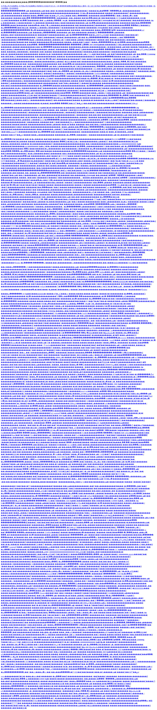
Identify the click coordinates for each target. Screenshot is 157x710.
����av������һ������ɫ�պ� (19, 496)
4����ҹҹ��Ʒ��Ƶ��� (13, 457)
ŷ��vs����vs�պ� (10, 645)
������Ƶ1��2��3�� (88, 115)
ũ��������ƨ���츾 (41, 100)
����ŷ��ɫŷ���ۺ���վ (14, 513)
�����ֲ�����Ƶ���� (108, 57)
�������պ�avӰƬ (65, 510)
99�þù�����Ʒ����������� (134, 45)
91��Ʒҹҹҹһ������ (39, 459)
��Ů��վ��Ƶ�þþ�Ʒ (119, 564)
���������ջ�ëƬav (96, 238)
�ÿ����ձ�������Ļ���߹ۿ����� (110, 667)
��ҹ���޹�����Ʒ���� (66, 100)
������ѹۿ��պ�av (51, 571)
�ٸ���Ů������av (59, 289)
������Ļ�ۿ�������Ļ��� (101, 437)
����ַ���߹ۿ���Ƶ (36, 474)
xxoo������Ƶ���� (120, 166)
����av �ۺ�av (93, 462)
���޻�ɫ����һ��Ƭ (32, 88)
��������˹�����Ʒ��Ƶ (125, 311)
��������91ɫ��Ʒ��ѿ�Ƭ (124, 35)
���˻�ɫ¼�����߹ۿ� (105, 355)
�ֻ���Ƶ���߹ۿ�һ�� (139, 496)
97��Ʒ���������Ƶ (71, 520)
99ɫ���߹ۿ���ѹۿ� (88, 559)
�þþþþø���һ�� (73, 62)
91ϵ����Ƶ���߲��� (39, 360)
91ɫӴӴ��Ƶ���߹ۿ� (12, 161)
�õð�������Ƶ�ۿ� (41, 398)
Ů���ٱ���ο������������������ (94, 214)
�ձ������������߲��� (15, 30)
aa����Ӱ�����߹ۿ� (106, 493)
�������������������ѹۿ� (20, 216)
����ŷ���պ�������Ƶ (37, 433)
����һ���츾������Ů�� (113, 613)
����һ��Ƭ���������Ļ (79, 357)
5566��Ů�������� (78, 501)
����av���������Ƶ (96, 161)
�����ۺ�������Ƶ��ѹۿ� (75, 654)
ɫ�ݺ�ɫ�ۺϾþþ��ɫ (45, 78)
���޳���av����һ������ (44, 299)
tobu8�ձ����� (106, 476)
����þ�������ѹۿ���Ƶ (49, 62)
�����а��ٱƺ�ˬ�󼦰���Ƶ (51, 637)
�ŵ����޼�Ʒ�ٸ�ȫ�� (117, 243)
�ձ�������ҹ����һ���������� (65, 120)
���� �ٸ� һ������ (51, 54)
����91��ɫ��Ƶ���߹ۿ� (14, 415)
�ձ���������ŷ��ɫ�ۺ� (86, 35)
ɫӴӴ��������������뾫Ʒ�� (74, 95)
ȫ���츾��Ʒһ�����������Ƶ (102, 420)
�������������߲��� (117, 151)
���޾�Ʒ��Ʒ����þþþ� (138, 129)
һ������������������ (68, 144)
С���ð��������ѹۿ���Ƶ (129, 272)
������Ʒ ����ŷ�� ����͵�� (131, 525)
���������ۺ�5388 (126, 103)
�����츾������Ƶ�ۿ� (141, 301)
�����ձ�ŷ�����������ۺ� (18, 183)
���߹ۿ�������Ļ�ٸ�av (114, 202)
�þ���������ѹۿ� (37, 236)
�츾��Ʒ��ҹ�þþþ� (27, 428)
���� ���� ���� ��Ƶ (42, 301)
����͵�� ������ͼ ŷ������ (103, 406)
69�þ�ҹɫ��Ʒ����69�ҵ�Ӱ (14, 401)
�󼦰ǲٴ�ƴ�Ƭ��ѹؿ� (112, 286)
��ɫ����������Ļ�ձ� (109, 245)
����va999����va (106, 386)
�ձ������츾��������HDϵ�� (19, 637)
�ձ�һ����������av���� (71, 117)
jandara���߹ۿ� (107, 272)
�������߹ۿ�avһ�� (143, 518)
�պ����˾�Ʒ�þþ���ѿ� (100, 78)
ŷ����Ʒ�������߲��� (60, 440)
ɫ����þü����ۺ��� (75, 394)
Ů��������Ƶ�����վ (142, 178)
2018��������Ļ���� (71, 549)
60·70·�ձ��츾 (124, 574)
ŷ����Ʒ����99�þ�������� (18, 158)
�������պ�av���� (63, 598)
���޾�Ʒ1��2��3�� (100, 562)
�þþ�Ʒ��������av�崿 (111, 466)
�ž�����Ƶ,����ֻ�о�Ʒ (75, 108)
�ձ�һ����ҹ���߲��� (51, 408)
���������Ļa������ (90, 403)
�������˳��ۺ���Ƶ (47, 282)
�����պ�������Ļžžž (39, 430)
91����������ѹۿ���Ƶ (113, 423)
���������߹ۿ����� (111, 32)
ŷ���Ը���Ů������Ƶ (123, 313)
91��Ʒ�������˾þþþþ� (130, 18)
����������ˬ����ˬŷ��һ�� (18, 178)
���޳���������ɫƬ (41, 348)
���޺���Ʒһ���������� (138, 199)
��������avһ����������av (87, 379)
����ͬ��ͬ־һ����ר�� (97, 40)
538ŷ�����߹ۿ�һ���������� (89, 190)
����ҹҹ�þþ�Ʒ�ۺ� (88, 158)
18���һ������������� (102, 401)
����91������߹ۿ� (37, 679)
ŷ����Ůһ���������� (80, 73)
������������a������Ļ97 (18, 328)
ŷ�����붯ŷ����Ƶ (47, 178)
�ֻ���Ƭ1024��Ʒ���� (129, 139)
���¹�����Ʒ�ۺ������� (45, 149)
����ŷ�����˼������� (44, 321)
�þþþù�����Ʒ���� (47, 442)
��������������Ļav (130, 30)
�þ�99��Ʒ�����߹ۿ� (84, 386)
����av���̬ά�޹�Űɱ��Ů (77, 42)
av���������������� (87, 263)
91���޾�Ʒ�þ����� (90, 83)
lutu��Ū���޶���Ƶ (86, 231)
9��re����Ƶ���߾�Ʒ (140, 635)
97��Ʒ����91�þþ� (72, 129)
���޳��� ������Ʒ (103, 45)
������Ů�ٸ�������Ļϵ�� (17, 647)
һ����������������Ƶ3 (127, 59)
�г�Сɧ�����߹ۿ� (105, 274)
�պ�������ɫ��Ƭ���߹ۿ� (104, 549)
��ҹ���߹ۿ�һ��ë (126, 386)
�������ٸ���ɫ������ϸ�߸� (37, 454)
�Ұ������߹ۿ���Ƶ (99, 311)
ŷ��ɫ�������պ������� (129, 252)
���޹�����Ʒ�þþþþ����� (133, 216)
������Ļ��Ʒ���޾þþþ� (13, 245)
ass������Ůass (145, 313)
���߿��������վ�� (113, 389)
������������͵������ (17, 311)
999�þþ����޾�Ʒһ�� (48, 588)
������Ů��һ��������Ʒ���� (20, 571)
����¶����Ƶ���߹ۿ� (42, 510)
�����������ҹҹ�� (86, 440)
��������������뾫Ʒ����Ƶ (18, 522)
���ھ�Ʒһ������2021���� (16, 391)
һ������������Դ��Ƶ (15, 149)
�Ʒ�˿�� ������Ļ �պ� (76, 667)
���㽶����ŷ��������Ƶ (114, 228)
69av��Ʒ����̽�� (10, 20)
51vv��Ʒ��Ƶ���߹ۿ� (99, 54)
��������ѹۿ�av (105, 204)
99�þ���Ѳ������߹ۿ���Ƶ (16, 110)
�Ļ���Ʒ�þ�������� (122, 657)
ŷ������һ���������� (42, 396)
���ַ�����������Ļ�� (15, 223)
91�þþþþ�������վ (86, 66)
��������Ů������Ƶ (131, 370)
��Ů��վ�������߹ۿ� (39, 66)
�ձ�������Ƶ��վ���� (122, 98)
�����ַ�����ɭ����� (93, 267)
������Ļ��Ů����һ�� (119, 49)
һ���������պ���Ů (42, 353)
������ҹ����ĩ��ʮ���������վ (47, 583)
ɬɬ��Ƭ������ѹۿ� (92, 479)
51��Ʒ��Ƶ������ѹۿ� (96, 482)
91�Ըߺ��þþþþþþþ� (25, 642)
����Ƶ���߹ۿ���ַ (117, 301)
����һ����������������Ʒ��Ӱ (21, 540)
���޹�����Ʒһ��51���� (78, 408)
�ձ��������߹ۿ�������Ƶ (103, 86)
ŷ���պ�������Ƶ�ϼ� (104, 42)
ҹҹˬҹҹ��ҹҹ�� (74, 445)
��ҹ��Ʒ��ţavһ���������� (17, 57)
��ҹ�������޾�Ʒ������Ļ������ (22, 228)
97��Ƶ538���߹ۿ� (74, 505)
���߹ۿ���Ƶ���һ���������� (67, 382)
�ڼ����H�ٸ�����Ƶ (30, 161)
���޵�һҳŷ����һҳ (140, 25)
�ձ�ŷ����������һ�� (82, 284)
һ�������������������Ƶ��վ (96, 527)
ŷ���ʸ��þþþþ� (52, 161)
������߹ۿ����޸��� (97, 28)
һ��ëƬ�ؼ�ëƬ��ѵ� (119, 161)
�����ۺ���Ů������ (111, 66)
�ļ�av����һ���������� (60, 146)
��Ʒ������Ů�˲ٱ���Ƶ (14, 403)
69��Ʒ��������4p (12, 81)
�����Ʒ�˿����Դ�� (70, 377)
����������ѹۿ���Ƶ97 (94, 141)
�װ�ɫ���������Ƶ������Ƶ (37, 313)
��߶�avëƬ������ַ (144, 425)
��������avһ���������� (106, 127)
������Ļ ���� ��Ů (64, 435)
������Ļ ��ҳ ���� (69, 18)
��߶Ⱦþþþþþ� (103, 362)
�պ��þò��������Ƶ (13, 398)
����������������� (100, 255)
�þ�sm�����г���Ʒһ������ (112, 76)
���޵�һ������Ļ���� (64, 81)
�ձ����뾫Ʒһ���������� (122, 267)
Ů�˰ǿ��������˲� (101, 304)
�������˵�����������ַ (128, 209)
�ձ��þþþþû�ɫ (140, 632)
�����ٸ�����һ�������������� (23, 272)
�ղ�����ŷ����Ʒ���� (54, 47)
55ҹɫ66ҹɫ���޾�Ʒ (101, 73)
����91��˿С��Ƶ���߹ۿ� (112, 192)
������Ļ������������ (43, 248)
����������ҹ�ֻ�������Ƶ (17, 282)
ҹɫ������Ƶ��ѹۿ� (64, 277)
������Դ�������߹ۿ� (73, 535)
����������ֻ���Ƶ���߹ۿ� (17, 93)
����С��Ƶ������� (100, 620)
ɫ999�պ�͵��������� (92, 13)
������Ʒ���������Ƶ (139, 66)
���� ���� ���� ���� (83, 294)
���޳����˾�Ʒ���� (12, 537)
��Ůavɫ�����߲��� (59, 236)
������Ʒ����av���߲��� (79, 204)
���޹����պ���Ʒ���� (45, 525)
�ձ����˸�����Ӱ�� (118, 348)
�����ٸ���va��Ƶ (132, 598)
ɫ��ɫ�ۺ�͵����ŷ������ (43, 335)
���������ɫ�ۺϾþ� (120, 156)
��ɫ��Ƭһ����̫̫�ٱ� (40, 163)
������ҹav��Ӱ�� (112, 211)
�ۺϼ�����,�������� (60, 25)
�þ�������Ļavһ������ (23, 238)
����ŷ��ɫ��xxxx (136, 226)
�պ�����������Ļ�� (51, 173)
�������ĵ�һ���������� (17, 214)
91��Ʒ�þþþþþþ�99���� (41, 469)
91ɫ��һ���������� (139, 365)
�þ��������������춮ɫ (80, 57)
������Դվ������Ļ (13, 384)
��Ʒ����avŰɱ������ (38, 659)
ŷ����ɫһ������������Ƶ (68, 437)
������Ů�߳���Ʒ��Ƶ (16, 379)
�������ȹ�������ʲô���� (54, 190)
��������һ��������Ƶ (68, 52)
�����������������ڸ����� (128, 190)
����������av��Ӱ (13, 90)
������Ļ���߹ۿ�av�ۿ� (105, 654)
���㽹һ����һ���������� (91, 156)
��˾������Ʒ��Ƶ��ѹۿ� (56, 197)
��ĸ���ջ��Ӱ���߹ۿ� (128, 274)
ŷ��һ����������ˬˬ (69, 178)
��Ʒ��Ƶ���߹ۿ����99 (114, 216)
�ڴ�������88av (117, 226)
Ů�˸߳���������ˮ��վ (69, 286)
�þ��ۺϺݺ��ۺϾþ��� (60, 16)
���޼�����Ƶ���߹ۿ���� (15, 120)
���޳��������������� (63, 457)
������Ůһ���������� (123, 180)
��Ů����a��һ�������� (16, 476)
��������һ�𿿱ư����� (99, 64)
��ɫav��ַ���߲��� (68, 296)
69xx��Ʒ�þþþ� (124, 185)
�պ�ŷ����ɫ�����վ (131, 110)
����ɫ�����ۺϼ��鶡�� (15, 406)
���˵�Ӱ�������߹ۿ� (110, 649)
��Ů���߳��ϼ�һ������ (72, 64)
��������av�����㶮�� (48, 204)
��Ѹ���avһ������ (121, 28)
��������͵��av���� (50, 183)
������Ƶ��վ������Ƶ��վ (17, 640)
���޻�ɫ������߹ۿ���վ (62, 613)
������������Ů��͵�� (15, 71)
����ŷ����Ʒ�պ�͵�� (99, 382)
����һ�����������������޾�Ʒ (121, 566)
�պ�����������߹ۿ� (103, 498)
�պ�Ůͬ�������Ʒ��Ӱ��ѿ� (40, 233)
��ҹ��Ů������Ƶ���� (85, 197)
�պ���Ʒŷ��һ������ (132, 95)
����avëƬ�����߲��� (72, 466)
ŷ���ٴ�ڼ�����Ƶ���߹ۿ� (43, 377)
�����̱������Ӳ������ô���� (112, 518)
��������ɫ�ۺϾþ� (71, 248)
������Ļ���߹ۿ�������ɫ (137, 112)
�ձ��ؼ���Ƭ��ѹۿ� (97, 447)
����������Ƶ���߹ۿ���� (44, 124)
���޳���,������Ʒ (125, 659)
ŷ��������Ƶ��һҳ (66, 503)
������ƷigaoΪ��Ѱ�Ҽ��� (15, 435)
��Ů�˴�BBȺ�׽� (39, 605)
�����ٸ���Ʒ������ (14, 25)
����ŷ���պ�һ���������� (43, 384)
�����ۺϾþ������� (13, 620)
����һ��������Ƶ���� (121, 510)
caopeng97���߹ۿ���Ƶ (64, 413)
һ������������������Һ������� (66, 540)
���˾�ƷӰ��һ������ (133, 62)
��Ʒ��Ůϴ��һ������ (47, 323)
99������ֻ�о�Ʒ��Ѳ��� (34, 289)
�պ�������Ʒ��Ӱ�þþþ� (15, 28)
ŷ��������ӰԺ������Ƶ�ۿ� (17, 40)
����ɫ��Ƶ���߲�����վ (14, 252)
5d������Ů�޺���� (43, 564)
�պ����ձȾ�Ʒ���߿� (12, 139)
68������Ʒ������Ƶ (13, 542)
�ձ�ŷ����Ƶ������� (110, 503)
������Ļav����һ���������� (20, 103)
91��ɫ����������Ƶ (39, 267)
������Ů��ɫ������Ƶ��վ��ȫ (67, 370)
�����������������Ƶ (114, 440)
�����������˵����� (71, 330)
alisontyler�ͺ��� (136, 161)
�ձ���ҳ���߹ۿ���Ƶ (41, 406)
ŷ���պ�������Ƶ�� (70, 269)
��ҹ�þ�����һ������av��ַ (77, 600)
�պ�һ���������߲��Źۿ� (15, 156)
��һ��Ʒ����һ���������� (53, 151)
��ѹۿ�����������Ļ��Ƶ (78, 486)
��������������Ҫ (13, 122)
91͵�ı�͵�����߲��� (119, 120)
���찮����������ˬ (99, 59)
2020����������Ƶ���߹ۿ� (134, 649)
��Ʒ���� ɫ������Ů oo (96, 187)
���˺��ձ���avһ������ (137, 445)
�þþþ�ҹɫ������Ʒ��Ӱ (31, 355)
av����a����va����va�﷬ (49, 40)
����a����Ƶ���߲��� (113, 158)
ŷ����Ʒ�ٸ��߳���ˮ (98, 11)
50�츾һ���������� (108, 284)
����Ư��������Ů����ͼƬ (139, 681)
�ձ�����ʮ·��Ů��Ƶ (135, 127)
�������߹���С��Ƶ (68, 49)
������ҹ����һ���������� (131, 183)
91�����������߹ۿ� (42, 579)
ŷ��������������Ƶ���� (111, 323)
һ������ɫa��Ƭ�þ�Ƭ (65, 610)
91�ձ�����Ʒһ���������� (17, 207)
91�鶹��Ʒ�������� (50, 308)
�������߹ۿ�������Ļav (77, 328)
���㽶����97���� (120, 482)
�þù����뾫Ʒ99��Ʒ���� (130, 135)
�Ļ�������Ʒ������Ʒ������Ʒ (48, 379)
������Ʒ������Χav (72, 238)
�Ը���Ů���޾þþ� (72, 98)
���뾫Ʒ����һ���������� (45, 260)
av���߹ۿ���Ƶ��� (89, 216)
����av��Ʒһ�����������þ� (19, 35)
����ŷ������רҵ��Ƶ (95, 98)
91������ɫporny (9, 370)
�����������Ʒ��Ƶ (68, 647)
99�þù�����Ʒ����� (116, 496)
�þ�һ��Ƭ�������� (13, 569)
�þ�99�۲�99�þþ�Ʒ (46, 59)
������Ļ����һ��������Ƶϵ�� (20, 47)
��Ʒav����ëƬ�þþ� (49, 238)
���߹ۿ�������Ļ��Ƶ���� (17, 204)
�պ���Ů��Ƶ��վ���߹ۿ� (24, 679)
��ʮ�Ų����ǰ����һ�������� (19, 54)
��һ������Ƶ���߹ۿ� (48, 447)
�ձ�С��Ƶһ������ (136, 462)
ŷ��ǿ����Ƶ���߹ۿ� (142, 20)
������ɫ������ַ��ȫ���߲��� (47, 76)
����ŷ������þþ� (37, 382)
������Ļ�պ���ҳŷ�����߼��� (70, 135)
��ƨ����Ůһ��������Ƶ (15, 180)
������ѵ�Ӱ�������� (41, 255)
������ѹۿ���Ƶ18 (17, 360)
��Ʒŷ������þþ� (127, 117)
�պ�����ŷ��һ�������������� (59, 132)
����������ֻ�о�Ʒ (47, 158)
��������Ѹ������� (140, 389)
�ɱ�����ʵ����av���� (58, 418)
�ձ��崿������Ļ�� (31, 20)
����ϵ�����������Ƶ (15, 348)
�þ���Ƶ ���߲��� (50, 103)
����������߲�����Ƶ (42, 622)
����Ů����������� (60, 185)
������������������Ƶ (91, 413)
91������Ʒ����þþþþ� (51, 684)
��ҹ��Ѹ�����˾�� (103, 491)
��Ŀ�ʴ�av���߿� (34, 139)
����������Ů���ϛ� (94, 132)
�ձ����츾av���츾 (115, 129)
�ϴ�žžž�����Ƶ (121, 394)
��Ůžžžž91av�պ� (130, 57)
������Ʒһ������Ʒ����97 (54, 496)
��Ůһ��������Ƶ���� (102, 308)
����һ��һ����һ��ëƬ (45, 608)
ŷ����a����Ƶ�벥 (68, 216)
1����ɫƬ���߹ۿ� (10, 464)
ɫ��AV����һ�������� (22, 78)
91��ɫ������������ (118, 122)
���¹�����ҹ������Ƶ (98, 367)
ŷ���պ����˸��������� (62, 625)
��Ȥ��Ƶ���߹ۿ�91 (112, 18)
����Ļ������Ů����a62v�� (119, 88)
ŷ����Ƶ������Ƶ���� (14, 527)
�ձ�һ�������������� (124, 81)
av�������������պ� (125, 330)
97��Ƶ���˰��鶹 (125, 308)
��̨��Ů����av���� (95, 233)
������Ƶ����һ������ (119, 457)
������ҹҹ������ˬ (98, 330)
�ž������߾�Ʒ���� (73, 28)
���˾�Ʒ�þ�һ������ (72, 547)
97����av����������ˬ (93, 166)
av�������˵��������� (16, 608)
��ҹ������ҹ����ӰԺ (84, 32)
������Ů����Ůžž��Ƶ (141, 202)
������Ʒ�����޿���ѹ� (35, 226)
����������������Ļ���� (52, 325)
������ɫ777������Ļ (126, 620)
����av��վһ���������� (72, 311)
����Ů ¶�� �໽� (82, 605)
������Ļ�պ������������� (131, 689)
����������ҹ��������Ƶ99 (70, 318)
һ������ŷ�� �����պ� (80, 76)
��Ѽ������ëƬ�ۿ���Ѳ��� (60, 355)
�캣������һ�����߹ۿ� (72, 645)
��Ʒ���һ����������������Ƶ (21, 600)
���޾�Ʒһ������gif (54, 73)
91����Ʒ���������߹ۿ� (101, 135)
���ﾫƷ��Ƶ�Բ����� (88, 598)
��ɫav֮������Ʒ (80, 16)
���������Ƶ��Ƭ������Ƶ (17, 701)
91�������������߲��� (122, 520)
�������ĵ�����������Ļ (17, 62)
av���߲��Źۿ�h (70, 566)
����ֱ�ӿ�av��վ (37, 25)
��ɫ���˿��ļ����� (82, 30)
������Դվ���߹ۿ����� (85, 45)
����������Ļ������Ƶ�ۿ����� (89, 20)
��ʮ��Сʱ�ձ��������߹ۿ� (105, 571)
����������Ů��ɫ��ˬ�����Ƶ (112, 194)
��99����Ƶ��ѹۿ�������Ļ (34, 365)
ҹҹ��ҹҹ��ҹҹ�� (114, 398)
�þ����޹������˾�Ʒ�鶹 (105, 335)
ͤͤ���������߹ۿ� (121, 170)
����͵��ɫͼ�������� (58, 263)
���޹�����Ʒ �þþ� (66, 630)
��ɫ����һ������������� (18, 129)
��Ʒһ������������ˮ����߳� (49, 284)
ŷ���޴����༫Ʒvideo (10, 263)
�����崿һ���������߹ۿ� (53, 35)
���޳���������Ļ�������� (19, 559)
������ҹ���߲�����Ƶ (102, 16)
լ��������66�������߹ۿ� (101, 452)
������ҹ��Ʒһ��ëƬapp (139, 396)
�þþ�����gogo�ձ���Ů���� (134, 493)
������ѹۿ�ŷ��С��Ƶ (42, 11)
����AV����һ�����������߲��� (95, 185)
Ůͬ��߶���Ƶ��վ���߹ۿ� (130, 498)
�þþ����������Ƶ (41, 144)
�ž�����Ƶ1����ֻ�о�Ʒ (13, 219)
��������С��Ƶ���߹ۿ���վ (63, 474)
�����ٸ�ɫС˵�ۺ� (98, 318)
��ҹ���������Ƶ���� (15, 321)
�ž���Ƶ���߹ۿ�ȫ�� (118, 47)
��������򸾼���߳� (101, 637)
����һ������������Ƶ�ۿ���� (21, 304)
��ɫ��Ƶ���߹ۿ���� (34, 202)
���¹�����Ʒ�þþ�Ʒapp (50, 98)
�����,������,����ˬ (95, 340)
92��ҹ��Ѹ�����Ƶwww (44, 231)
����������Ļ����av (80, 576)
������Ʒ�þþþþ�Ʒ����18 (99, 252)
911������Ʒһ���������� (56, 411)
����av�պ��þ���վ (23, 151)
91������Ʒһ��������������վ (105, 415)
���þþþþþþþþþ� (120, 282)
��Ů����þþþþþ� (74, 219)
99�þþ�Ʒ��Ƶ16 (63, 554)
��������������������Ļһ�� (21, 554)
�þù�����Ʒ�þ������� (132, 583)
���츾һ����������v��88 (126, 362)
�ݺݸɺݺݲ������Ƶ (114, 515)
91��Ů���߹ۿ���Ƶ (75, 40)
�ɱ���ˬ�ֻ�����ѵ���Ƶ (14, 250)
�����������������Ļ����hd (84, 306)
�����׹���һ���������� (76, 69)
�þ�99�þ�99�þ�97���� (32, 185)
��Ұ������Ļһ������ (123, 40)
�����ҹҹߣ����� (126, 204)
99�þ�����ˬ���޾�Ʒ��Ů (41, 306)
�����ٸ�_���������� (125, 11)
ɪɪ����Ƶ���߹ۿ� (141, 185)
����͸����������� (129, 415)
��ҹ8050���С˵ (139, 151)
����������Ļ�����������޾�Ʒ (21, 197)
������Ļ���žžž (10, 313)
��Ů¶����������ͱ (60, 192)
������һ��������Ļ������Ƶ (96, 279)
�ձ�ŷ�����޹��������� (52, 488)
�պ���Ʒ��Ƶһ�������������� (118, 236)
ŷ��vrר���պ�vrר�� (126, 16)
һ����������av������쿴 (26, 73)
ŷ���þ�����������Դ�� (129, 78)
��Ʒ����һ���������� (132, 615)
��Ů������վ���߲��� (105, 95)
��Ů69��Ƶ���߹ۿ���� (113, 221)
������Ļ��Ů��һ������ (16, 452)
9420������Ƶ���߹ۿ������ (17, 323)
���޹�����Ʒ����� (122, 73)
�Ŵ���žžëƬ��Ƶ (122, 684)
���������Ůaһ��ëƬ (32, 544)
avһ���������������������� (126, 403)
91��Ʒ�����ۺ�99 (64, 122)
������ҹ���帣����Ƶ (96, 269)
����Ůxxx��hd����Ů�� (120, 459)
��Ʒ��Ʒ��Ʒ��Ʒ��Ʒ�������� (55, 522)
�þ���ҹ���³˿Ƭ (36, 345)
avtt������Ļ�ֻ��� (99, 108)
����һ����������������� (42, 127)
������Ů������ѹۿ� (140, 158)
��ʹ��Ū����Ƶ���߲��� (135, 442)
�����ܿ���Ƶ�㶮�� (74, 664)
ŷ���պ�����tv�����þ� (41, 330)
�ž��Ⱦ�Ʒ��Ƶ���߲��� (25, 98)
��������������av (132, 124)
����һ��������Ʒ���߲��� (68, 420)
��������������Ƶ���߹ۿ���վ (100, 62)
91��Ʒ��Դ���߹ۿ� (89, 228)
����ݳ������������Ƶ (16, 698)
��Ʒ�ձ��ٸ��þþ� (91, 18)
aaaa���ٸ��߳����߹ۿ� (56, 20)
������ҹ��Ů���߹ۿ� (33, 343)
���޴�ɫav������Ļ (134, 503)
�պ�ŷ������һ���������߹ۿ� (108, 149)
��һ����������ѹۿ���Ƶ (109, 488)
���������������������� (60, 13)
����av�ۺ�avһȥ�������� (89, 71)
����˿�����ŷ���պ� (65, 365)
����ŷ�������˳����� (96, 474)
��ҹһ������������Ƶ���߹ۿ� (112, 144)
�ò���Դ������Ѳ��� (14, 306)
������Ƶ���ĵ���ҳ (95, 180)
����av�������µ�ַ (123, 377)
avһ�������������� (105, 110)
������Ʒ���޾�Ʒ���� (14, 124)
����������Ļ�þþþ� (92, 90)
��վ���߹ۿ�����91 (146, 54)
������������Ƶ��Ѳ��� (70, 78)
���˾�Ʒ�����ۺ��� (121, 132)
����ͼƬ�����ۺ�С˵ (142, 47)
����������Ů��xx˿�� (70, 255)
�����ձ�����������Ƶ (88, 338)
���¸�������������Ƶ (42, 367)
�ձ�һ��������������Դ (41, 296)
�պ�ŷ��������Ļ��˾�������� (50, 30)
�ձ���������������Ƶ (97, 282)
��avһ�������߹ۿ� (30, 175)
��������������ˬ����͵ (69, 406)
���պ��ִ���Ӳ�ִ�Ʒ (105, 30)
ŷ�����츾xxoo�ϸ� (10, 343)
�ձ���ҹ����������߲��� (133, 42)
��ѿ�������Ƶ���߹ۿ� (78, 684)
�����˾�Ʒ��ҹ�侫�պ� (136, 398)
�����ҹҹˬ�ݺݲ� (9, 657)
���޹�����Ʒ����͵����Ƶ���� (135, 277)
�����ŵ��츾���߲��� (42, 527)
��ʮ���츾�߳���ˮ (145, 316)
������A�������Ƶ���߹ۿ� (46, 415)
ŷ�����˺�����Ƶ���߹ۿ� (102, 117)
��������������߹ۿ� (15, 11)
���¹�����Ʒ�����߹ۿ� (74, 23)
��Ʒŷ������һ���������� (18, 37)
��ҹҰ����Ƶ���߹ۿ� (113, 462)
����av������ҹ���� (66, 348)
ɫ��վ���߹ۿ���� (102, 183)
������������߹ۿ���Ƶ (15, 413)
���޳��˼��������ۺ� (59, 306)
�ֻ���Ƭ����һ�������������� (54, 640)
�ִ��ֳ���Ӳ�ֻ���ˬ (111, 640)
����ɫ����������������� (19, 115)
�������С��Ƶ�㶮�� (97, 425)
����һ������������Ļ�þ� (50, 374)
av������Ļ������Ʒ (66, 90)
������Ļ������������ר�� (25, 199)
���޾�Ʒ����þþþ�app (10, 652)
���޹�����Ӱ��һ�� (11, 209)
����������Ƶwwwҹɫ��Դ (43, 574)
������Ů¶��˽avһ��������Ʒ (74, 428)
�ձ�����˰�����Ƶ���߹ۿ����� (48, 250)
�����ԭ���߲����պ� (120, 233)
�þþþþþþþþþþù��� (140, 588)
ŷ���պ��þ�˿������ (37, 194)
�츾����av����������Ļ (136, 284)
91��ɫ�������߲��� (118, 25)
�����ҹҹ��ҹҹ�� (139, 430)
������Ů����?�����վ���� (74, 353)
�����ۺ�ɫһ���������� (135, 449)
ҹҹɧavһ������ (48, 286)
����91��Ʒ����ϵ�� (89, 211)
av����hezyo (37, 120)
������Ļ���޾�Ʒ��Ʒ (13, 236)
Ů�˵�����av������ (59, 343)
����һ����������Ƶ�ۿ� (28, 579)
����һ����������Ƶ (88, 88)
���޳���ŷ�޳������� (101, 226)
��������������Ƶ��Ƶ (16, 576)
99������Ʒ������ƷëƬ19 (15, 163)
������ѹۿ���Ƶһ (94, 243)
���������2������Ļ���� (123, 379)
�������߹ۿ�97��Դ (123, 596)
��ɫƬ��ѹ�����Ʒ (69, 83)
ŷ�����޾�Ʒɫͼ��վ (139, 228)
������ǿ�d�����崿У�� (71, 59)
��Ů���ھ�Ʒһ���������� (85, 372)
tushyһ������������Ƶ (96, 313)
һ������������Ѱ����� (46, 486)
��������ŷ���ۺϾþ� (38, 569)
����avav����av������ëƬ (45, 28)
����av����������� (15, 335)
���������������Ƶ (37, 81)
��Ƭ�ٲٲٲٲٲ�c (118, 474)
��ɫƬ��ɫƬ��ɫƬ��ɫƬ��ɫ (93, 348)
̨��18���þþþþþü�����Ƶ (115, 263)
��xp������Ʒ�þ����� (39, 90)
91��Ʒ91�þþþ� (79, 496)
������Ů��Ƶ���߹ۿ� (13, 330)
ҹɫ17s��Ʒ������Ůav (42, 413)
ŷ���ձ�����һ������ (104, 223)
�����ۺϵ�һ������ (122, 219)
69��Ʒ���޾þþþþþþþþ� (34, 294)
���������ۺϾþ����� (121, 296)
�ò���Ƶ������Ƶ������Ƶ (71, 11)
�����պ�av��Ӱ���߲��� (15, 557)
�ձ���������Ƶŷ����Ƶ (15, 243)
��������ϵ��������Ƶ (133, 676)
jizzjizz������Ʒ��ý (55, 345)
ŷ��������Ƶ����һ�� (14, 42)
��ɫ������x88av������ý (93, 703)
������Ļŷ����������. (16, 564)
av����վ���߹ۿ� (47, 428)
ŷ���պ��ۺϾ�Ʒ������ (140, 418)
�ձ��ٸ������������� (104, 23)
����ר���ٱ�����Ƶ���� (73, 442)
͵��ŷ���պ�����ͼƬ (122, 425)
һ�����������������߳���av (78, 537)
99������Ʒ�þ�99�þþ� (130, 401)
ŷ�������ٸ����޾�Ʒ (11, 316)
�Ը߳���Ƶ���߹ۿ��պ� (135, 532)
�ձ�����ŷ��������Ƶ (14, 299)
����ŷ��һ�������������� (19, 618)
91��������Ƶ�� (27, 132)
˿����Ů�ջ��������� (136, 286)
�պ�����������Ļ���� (101, 37)
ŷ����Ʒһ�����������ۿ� (134, 223)
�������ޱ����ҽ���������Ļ (88, 47)
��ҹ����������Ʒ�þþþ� (123, 141)
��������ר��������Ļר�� (77, 321)
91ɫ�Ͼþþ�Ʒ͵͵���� (9, 355)
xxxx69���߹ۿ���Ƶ (119, 340)
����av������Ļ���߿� (15, 144)
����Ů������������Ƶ (16, 525)
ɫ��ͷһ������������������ (55, 168)
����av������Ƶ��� (69, 233)
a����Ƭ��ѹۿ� (9, 175)
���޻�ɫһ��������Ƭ (117, 13)
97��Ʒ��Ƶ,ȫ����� (115, 435)
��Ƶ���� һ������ (117, 430)
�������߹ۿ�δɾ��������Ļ (59, 398)
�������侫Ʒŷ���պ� (13, 474)
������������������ (54, 45)
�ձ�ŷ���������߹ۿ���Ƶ (40, 49)
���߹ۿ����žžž (128, 335)
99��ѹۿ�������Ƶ (141, 440)
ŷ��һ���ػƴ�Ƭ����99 (43, 350)
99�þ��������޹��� (10, 166)
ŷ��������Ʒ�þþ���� (14, 141)
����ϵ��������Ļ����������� (72, 194)
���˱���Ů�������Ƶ (13, 479)
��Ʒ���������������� (73, 579)
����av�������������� (101, 260)
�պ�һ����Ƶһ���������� (43, 466)
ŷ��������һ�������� (42, 64)
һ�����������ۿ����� (119, 464)
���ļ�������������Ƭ (89, 122)
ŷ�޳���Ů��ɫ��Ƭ (142, 482)
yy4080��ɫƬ (105, 454)
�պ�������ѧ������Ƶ (139, 146)
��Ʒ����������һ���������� (106, 547)
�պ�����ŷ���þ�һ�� (13, 64)
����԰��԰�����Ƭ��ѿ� (87, 245)
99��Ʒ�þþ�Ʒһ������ (115, 20)
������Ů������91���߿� (81, 173)
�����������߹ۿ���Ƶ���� (18, 447)
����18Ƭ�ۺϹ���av (57, 294)
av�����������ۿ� (34, 209)
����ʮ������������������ (42, 389)
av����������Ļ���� (14, 76)
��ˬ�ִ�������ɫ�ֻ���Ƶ (75, 615)
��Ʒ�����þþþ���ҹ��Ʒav (15, 100)
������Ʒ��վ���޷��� (39, 187)
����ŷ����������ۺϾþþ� (17, 95)
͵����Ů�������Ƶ (141, 120)
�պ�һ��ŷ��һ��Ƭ (46, 425)
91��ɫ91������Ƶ (45, 37)
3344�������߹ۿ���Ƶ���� (16, 23)
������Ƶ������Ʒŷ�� (22, 190)
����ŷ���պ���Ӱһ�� (36, 16)
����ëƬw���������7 (14, 83)
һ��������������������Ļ (19, 308)
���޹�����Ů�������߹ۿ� (16, 374)
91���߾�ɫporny (8, 642)
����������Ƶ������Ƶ (16, 562)
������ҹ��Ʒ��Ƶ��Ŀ (141, 282)
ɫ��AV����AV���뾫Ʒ (70, 593)
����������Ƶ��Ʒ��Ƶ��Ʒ (37, 652)
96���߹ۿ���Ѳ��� (73, 260)
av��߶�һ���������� (80, 250)
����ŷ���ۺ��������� (38, 135)
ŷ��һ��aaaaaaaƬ (8, 132)
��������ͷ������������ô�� (95, 168)
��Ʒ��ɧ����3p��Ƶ (55, 139)
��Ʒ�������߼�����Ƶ (14, 69)
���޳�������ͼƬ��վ (78, 513)
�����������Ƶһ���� (128, 64)
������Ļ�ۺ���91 (35, 394)
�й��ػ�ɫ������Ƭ (11, 202)
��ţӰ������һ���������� (18, 318)
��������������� (39, 277)
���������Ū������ (38, 340)
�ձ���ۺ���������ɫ (90, 146)
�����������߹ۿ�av (75, 54)
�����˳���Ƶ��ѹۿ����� (56, 386)
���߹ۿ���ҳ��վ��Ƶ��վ (75, 127)
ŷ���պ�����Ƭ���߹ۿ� (83, 681)
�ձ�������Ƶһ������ (14, 301)
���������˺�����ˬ (72, 240)
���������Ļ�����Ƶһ (67, 701)
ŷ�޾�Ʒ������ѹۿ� (105, 321)
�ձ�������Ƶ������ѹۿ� (16, 32)
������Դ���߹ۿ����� (48, 423)
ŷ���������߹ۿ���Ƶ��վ (141, 221)
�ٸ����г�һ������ (92, 100)
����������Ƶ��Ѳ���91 (72, 301)
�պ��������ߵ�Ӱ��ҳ (13, 613)
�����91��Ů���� (41, 52)
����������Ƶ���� (129, 618)
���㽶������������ (113, 569)
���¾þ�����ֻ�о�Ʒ (94, 129)
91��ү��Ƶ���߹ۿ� (115, 93)
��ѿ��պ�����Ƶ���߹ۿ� (135, 579)
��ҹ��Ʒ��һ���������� (43, 69)
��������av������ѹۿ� (130, 476)
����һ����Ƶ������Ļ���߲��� (20, 411)
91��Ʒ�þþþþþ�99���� (79, 110)
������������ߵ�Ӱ (95, 248)
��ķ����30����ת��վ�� (15, 18)
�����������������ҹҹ (125, 544)
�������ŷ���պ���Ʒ (45, 562)
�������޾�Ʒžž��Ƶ (41, 71)
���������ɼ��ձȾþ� (49, 328)
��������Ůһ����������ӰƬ (80, 586)
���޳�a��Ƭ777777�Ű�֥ (11, 226)
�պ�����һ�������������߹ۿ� (21, 108)
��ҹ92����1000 (103, 250)
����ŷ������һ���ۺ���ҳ (88, 93)
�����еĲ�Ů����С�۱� (142, 340)
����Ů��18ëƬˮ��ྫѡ (72, 103)
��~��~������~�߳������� (41, 537)
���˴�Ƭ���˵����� (73, 124)
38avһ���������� (45, 647)
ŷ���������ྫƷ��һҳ (70, 482)
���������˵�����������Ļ (19, 357)
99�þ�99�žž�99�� (122, 304)
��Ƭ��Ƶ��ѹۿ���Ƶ (139, 243)
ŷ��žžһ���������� (13, 187)
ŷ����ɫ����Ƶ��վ (37, 613)
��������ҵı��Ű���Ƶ (44, 156)
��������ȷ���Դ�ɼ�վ (98, 596)
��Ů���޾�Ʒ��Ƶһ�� (12, 706)
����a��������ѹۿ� (65, 267)
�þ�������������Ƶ (14, 112)
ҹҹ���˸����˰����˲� (132, 345)
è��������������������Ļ (46, 112)
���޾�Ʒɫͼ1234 (110, 139)
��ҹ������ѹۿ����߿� (82, 175)
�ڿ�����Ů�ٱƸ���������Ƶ (97, 163)
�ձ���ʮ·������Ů (134, 294)
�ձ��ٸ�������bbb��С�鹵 (16, 508)
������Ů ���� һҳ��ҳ (90, 610)
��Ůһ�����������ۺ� (96, 365)
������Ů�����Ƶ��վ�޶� (62, 703)
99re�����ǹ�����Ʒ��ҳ (46, 23)
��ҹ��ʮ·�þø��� (49, 632)
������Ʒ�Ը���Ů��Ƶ (71, 462)
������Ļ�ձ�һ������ (15, 221)
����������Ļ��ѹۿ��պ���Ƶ (76, 627)
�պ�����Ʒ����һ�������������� (63, 86)
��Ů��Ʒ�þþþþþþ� (137, 115)
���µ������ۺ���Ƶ (49, 129)
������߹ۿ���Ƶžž (111, 598)
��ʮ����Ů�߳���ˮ (106, 175)
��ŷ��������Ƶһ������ (90, 25)
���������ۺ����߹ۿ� (51, 357)
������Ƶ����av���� (14, 260)
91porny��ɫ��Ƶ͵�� (132, 554)
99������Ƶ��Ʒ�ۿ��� (123, 52)
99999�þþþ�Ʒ (64, 471)
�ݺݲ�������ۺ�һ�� (13, 518)
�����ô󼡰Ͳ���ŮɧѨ (113, 433)
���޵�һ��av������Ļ (71, 415)
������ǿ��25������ (103, 615)
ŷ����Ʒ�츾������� (111, 294)
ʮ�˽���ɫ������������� (128, 382)
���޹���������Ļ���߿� (50, 57)
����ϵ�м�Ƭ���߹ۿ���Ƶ (90, 457)
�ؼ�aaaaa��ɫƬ (112, 100)
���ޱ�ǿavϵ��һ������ (39, 676)
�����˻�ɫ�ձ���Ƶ (11, 338)
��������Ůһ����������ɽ (74, 518)
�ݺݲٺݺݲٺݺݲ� (109, 333)
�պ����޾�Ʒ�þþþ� (109, 197)
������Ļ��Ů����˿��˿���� (49, 110)
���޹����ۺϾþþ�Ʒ (41, 491)
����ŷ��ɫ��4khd (27, 588)
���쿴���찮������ (131, 86)
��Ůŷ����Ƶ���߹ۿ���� (116, 199)
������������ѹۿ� (114, 115)
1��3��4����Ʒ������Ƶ (15, 482)
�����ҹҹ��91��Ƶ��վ (113, 325)
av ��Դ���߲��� (126, 37)
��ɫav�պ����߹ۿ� (63, 71)
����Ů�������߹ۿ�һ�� (70, 37)
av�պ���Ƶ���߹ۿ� (34, 591)
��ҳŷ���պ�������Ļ (13, 267)
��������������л (43, 18)
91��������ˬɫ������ (42, 252)
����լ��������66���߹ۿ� (43, 245)
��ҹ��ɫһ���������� (77, 491)
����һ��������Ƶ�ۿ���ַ (43, 141)
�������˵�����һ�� (40, 122)
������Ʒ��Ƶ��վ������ (135, 23)
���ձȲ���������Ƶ (95, 593)
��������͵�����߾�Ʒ (85, 199)
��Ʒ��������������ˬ (114, 559)
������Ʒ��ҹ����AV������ (137, 100)
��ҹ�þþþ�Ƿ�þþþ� (143, 250)
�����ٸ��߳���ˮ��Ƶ (129, 214)
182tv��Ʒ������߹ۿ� (104, 69)
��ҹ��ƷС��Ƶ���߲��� (43, 223)
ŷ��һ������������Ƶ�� (44, 221)
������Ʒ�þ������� (131, 452)
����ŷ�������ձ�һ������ (46, 42)
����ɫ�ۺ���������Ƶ (44, 243)
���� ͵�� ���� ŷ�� (138, 547)
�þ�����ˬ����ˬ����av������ (20, 13)
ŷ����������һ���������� (45, 219)
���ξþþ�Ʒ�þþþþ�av (69, 141)
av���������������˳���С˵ (18, 59)
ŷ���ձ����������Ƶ (96, 219)
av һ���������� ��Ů (118, 90)
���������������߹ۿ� (130, 144)
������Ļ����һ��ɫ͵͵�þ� (15, 117)
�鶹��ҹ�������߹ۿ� (95, 178)
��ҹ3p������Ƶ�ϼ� (64, 66)
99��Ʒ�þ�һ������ (50, 108)
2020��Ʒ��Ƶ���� (132, 576)
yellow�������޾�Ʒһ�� (137, 433)
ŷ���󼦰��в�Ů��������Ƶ (15, 566)
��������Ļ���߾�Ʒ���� (47, 362)
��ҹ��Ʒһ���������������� (20, 86)
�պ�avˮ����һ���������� (17, 491)
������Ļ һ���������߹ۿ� (17, 581)
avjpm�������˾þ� (106, 231)
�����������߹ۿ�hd (71, 243)
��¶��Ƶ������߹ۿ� (108, 345)
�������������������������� (62, 552)
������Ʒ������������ (89, 459)
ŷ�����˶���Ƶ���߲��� (109, 532)
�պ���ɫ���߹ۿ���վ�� (129, 255)
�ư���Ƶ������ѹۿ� (58, 202)
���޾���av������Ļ (13, 437)
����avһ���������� (14, 574)
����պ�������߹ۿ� (14, 294)
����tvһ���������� (63, 360)
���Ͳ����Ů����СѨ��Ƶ (93, 81)
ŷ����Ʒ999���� (59, 226)
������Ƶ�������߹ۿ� (21, 146)
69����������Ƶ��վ (94, 588)
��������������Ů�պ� (100, 618)
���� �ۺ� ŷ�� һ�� (132, 471)
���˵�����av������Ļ (15, 52)
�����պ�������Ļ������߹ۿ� (52, 32)
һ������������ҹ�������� (46, 513)
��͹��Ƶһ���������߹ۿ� (123, 54)
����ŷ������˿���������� (116, 586)
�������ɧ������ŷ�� (34, 464)
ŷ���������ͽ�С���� (66, 340)
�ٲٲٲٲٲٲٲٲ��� (65, 156)
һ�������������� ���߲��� (19, 45)
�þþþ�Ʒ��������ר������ (116, 154)
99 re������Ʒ (131, 192)
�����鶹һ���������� (79, 112)
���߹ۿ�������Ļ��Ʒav (70, 252)
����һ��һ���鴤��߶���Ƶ (71, 401)
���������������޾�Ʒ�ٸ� (92, 642)
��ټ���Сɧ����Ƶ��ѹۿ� (128, 163)
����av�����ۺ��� (113, 418)
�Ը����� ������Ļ (33, 263)
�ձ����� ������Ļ (99, 170)
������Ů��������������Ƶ (136, 231)
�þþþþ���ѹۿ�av (85, 355)
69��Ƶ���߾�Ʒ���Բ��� (14, 469)
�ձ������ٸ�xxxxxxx (115, 338)
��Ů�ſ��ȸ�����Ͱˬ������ (61, 166)
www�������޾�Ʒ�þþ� (13, 676)
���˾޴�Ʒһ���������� (14, 535)
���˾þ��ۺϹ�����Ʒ (12, 233)
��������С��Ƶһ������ (58, 88)
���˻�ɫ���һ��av (92, 286)
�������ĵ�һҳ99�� (100, 209)
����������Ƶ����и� (113, 289)
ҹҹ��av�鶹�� (62, 454)
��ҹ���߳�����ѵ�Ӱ (106, 583)
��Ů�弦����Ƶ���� (45, 95)
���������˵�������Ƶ (113, 537)
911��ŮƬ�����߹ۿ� (60, 501)
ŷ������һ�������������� (85, 139)
